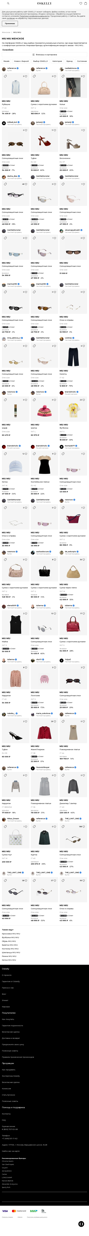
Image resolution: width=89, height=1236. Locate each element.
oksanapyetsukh (72, 230)
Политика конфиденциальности (37, 1217)
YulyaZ (68, 659)
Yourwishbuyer (42, 767)
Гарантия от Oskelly (11, 981)
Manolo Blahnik (7, 1181)
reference (11, 68)
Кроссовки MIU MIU (11, 934)
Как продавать (8, 1070)
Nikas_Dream (13, 819)
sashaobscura (42, 552)
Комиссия (6, 1089)
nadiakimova (71, 68)
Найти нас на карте (11, 1151)
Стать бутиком (8, 1095)
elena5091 (11, 606)
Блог (4, 994)
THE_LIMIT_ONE (72, 819)
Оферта (20, 1217)
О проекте (6, 975)
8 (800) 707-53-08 (10, 1129)
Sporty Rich (6, 1187)
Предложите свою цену (13, 1044)
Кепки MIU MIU (9, 960)
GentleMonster (43, 176)
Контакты (6, 1114)
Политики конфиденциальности (34, 16)
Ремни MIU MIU (9, 956)
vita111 (39, 659)
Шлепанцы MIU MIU (11, 952)
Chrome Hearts (7, 1161)
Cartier (4, 1174)
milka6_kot (12, 122)
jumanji (39, 122)
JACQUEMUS (6, 1171)
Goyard (4, 1168)
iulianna (39, 606)
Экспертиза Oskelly (11, 1076)
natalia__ (11, 713)
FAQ (4, 1120)
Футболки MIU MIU (10, 937)
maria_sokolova (43, 713)
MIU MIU (6, 101)
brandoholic (70, 392)
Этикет (5, 1000)
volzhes (68, 338)
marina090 (12, 284)
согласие (11, 18)
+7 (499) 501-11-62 (9, 1138)
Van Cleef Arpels (8, 1164)
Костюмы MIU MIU (10, 949)
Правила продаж (7, 1217)
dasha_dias (12, 176)
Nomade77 (70, 446)
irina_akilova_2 (13, 338)
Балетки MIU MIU (10, 945)
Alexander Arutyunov (10, 1184)
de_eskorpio (70, 552)
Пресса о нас (8, 988)
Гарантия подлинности (12, 1026)
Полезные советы (10, 1051)
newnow (11, 392)
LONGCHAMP (7, 1177)
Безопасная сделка (10, 1032)
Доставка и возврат (11, 1038)
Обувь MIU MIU (9, 941)
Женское (6, 32)
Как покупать (8, 1019)
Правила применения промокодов (18, 1057)
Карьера (6, 1007)
